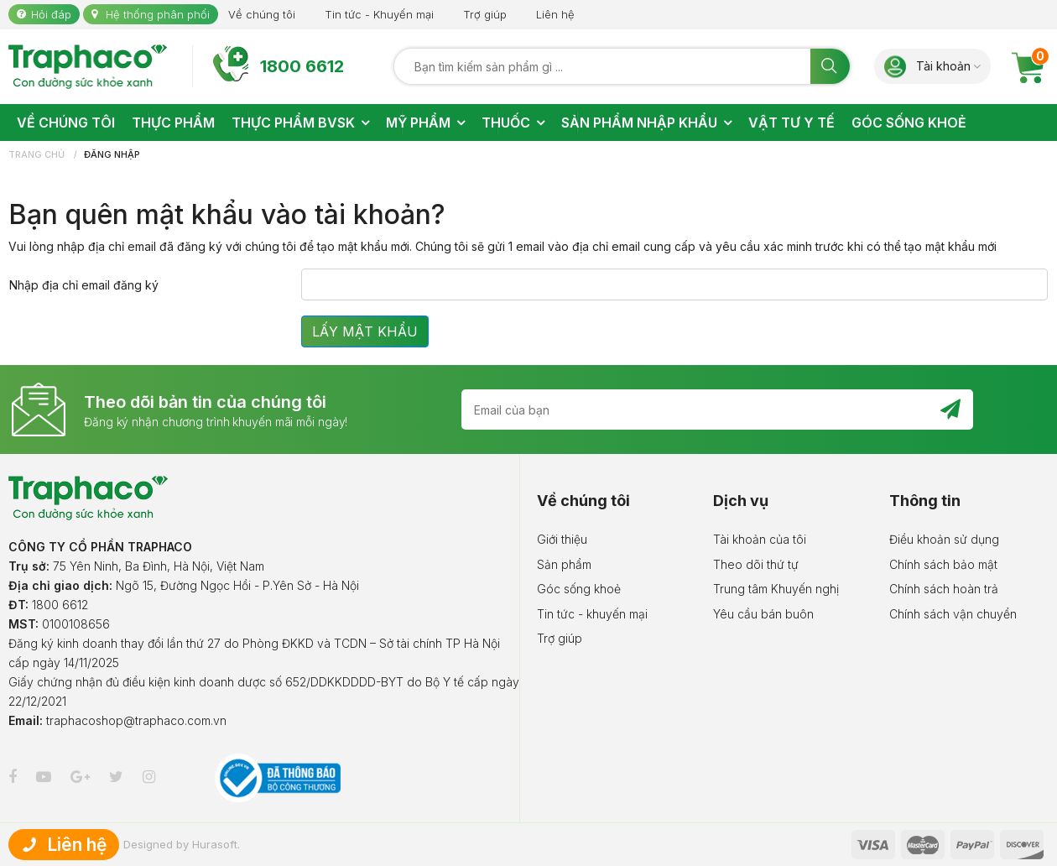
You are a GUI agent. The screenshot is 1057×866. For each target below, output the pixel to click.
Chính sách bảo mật (943, 564)
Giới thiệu (562, 539)
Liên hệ (555, 14)
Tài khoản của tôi (759, 539)
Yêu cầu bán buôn (763, 614)
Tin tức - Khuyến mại (379, 14)
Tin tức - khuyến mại (592, 614)
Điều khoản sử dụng (944, 539)
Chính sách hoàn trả (943, 589)
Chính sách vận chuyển (953, 614)
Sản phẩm (564, 564)
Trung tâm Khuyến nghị (776, 589)
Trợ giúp (485, 14)
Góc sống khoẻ (579, 589)
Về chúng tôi (261, 14)
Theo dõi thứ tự (756, 564)
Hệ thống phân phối (158, 14)
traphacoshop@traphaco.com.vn (136, 720)
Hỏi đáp (51, 14)
